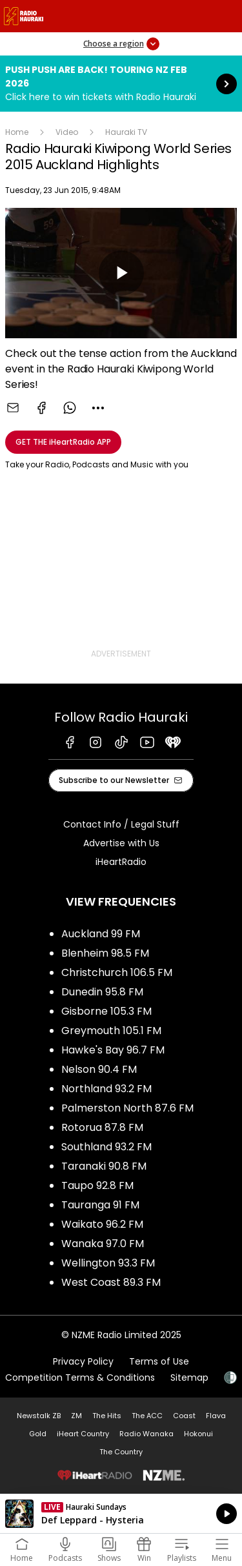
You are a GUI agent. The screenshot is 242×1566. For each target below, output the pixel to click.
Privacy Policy (83, 1361)
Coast (184, 1415)
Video (66, 132)
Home (16, 132)
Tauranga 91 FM (100, 1204)
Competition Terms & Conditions (80, 1377)
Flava (216, 1415)
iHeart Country (83, 1434)
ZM (76, 1415)
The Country (121, 1452)
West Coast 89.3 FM (111, 1282)
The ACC (147, 1415)
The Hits (106, 1415)
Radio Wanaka (146, 1434)
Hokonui (198, 1434)
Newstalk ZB (39, 1415)
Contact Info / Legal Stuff (121, 824)
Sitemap (189, 1377)
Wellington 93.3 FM (108, 1263)
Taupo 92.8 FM (97, 1185)
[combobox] (98, 408)
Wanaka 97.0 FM (102, 1243)
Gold (37, 1434)
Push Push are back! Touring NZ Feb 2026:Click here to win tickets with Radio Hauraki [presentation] (121, 84)
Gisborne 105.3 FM (106, 1011)
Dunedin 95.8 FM (102, 991)
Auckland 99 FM (100, 933)
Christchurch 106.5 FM (116, 972)
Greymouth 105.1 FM (111, 1030)
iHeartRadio (121, 861)
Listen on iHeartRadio (121, 1513)
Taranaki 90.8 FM (103, 1166)
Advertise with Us (121, 843)
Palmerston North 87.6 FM (127, 1108)
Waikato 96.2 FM (102, 1224)
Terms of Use (159, 1361)
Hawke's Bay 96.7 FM (113, 1049)
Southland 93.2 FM (106, 1146)
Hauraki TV (126, 132)
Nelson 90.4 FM (99, 1069)
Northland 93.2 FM (106, 1088)
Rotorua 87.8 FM (102, 1127)
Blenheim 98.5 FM (105, 953)
